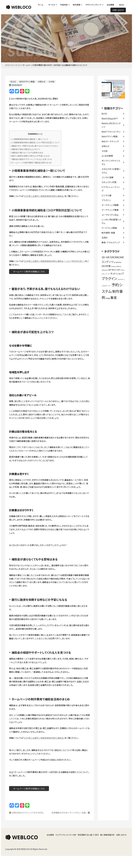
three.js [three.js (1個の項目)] (113, 266)
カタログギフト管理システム (111, 170)
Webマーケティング (110, 141)
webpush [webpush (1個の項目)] (105, 270)
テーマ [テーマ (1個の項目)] (108, 274)
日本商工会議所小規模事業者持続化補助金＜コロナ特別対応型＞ (54, 261)
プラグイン (106, 200)
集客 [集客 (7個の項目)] (113, 297)
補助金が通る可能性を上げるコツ (25, 149)
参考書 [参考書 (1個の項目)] (108, 298)
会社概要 (110, 4)
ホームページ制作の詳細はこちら (29, 271)
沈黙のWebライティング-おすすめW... (26, 812)
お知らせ (105, 146)
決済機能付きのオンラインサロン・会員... (70, 812)
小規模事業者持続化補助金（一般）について (29, 139)
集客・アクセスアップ (111, 242)
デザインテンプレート (93, 4)
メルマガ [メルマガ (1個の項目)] (120, 279)
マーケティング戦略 (110, 205)
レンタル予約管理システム (111, 221)
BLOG (121, 4)
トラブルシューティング (111, 188)
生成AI (105, 237)
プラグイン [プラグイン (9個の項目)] (109, 278)
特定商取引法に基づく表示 (88, 834)
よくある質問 (107, 155)
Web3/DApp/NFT (110, 118)
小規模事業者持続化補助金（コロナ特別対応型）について (35, 142)
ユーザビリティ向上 (110, 214)
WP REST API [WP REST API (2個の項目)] (114, 269)
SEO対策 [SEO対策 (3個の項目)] (106, 266)
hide (40, 134)
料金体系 (64, 4)
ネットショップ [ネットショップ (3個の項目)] (117, 273)
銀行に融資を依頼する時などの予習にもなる (30, 155)
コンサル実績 (107, 177)
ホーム (40, 4)
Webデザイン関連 (110, 136)
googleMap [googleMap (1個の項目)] (117, 262)
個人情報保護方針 (107, 834)
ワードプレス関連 (109, 227)
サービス (51, 4)
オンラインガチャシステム (111, 162)
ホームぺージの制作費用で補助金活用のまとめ (31, 162)
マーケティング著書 (110, 209)
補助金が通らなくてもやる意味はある (27, 152)
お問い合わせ (118, 10)
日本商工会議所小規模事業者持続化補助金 (44, 196)
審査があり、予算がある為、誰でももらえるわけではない (34, 145)
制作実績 (76, 4)
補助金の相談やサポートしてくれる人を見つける (31, 159)
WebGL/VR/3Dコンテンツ (111, 125)
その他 (104, 151)
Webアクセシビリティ (111, 131)
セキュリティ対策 (109, 182)
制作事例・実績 (108, 232)
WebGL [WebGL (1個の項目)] (119, 266)
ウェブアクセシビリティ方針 (65, 834)
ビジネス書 (106, 195)
